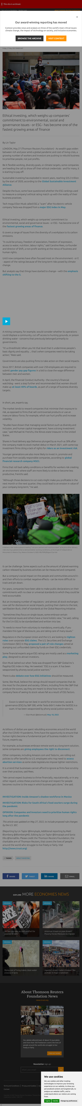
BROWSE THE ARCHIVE (29, 38)
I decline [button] (55, 1101)
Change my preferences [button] (69, 1101)
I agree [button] (47, 1101)
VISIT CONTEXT (56, 38)
